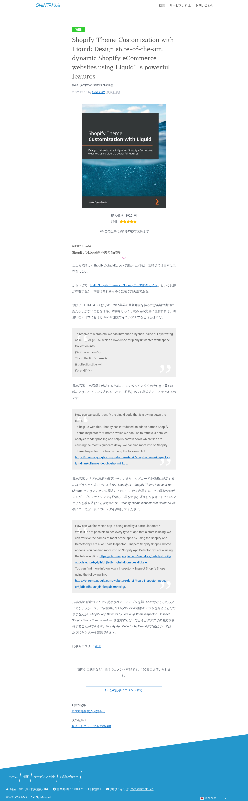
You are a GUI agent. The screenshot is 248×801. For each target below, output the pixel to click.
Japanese (208, 798)
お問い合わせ (205, 5)
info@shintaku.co (142, 789)
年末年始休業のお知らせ (88, 711)
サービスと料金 (180, 5)
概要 (162, 5)
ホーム (13, 776)
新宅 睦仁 (98, 92)
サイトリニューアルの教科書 (91, 726)
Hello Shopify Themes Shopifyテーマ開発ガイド (124, 285)
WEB (79, 29)
